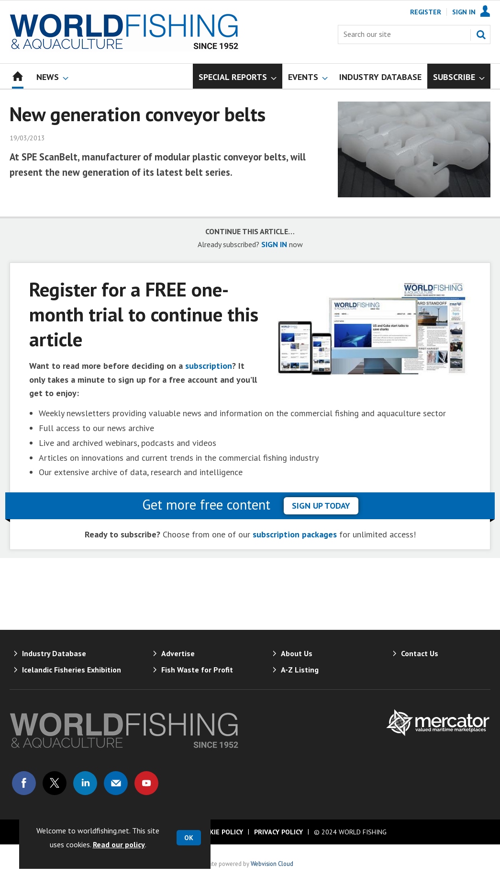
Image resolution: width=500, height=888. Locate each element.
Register (425, 12)
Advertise (178, 653)
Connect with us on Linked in (85, 783)
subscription (208, 365)
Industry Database (54, 653)
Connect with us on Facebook (23, 783)
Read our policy (119, 844)
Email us (115, 783)
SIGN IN (274, 244)
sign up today (321, 505)
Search (481, 34)
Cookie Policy (219, 832)
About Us (296, 653)
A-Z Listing (300, 669)
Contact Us (419, 653)
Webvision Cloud (272, 863)
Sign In (464, 12)
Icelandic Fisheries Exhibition (71, 669)
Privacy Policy (278, 832)
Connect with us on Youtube (146, 783)
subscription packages (295, 534)
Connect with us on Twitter (54, 783)
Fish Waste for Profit (197, 669)
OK (188, 837)
